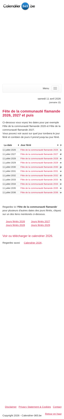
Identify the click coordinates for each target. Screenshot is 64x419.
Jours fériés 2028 (15, 225)
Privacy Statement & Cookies (35, 406)
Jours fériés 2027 (40, 221)
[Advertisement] (32, 47)
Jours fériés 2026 (15, 221)
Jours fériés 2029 (40, 225)
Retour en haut (53, 413)
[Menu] (55, 88)
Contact (57, 406)
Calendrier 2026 (33, 242)
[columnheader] (10, 145)
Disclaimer (11, 406)
